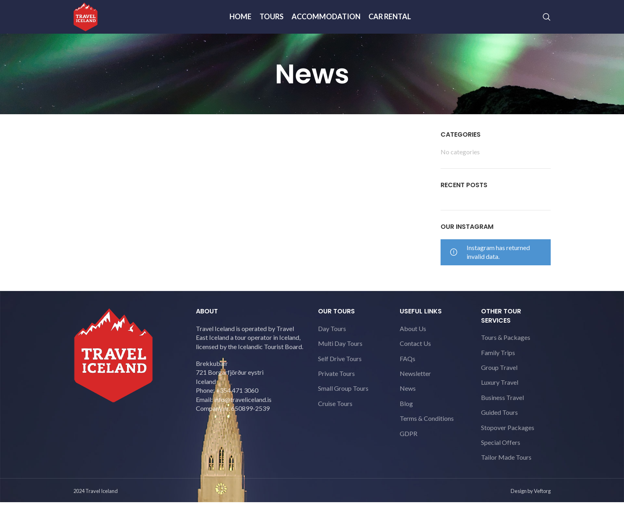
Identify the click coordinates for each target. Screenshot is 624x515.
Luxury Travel (499, 396)
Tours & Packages (505, 351)
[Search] (547, 24)
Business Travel (502, 412)
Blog (406, 418)
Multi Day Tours (340, 358)
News (408, 402)
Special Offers (500, 456)
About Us (413, 343)
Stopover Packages (507, 442)
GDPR (408, 448)
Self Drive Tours (340, 373)
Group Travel (499, 382)
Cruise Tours (335, 418)
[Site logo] (91, 23)
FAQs (407, 373)
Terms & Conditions (427, 432)
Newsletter (415, 388)
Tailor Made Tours (506, 471)
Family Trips (498, 367)
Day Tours (332, 343)
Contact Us (415, 358)
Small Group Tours (343, 402)
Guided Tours (499, 426)
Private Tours (336, 388)
